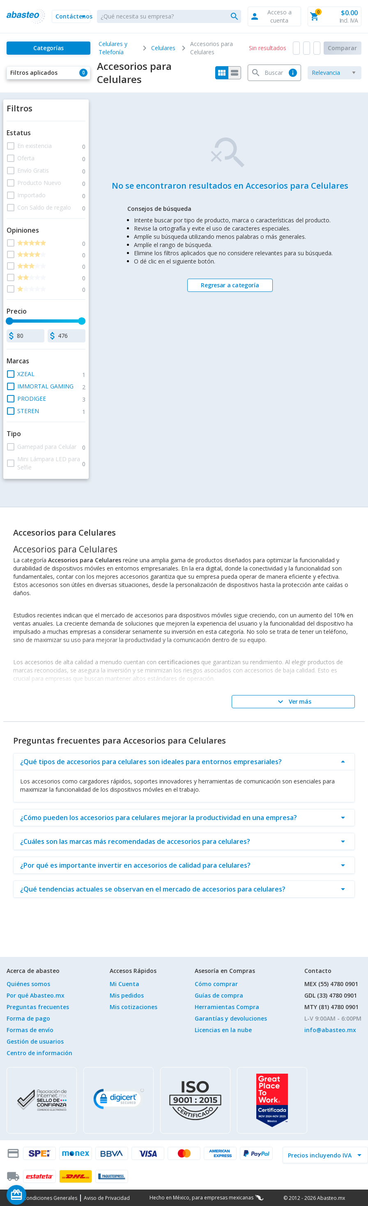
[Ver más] (293, 701)
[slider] (9, 321)
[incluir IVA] (320, 1155)
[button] (71, 16)
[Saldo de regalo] (41, 1195)
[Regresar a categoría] (230, 285)
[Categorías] (48, 48)
